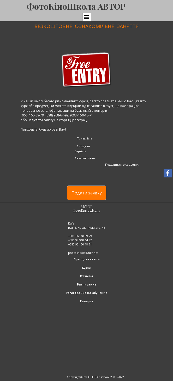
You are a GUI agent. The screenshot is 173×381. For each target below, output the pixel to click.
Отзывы (86, 276)
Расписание (86, 284)
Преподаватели (87, 259)
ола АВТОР (103, 6)
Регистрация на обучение (86, 293)
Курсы (86, 268)
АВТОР (86, 206)
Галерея (86, 301)
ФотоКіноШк (54, 6)
